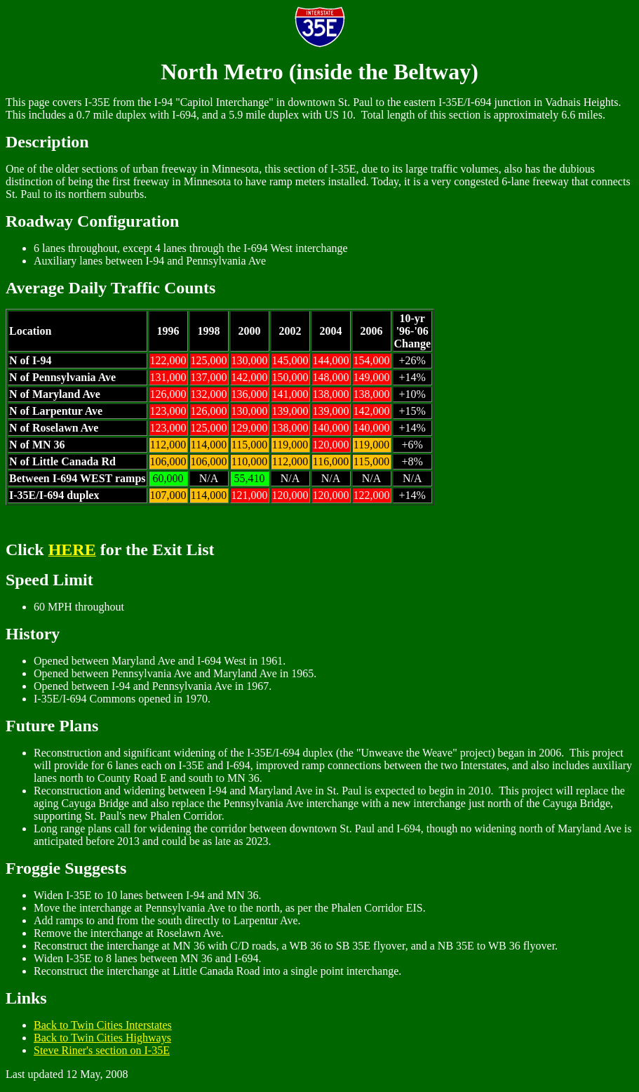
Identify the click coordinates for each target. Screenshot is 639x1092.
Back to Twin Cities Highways (102, 1038)
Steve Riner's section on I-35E (102, 1050)
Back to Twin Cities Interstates (103, 1025)
